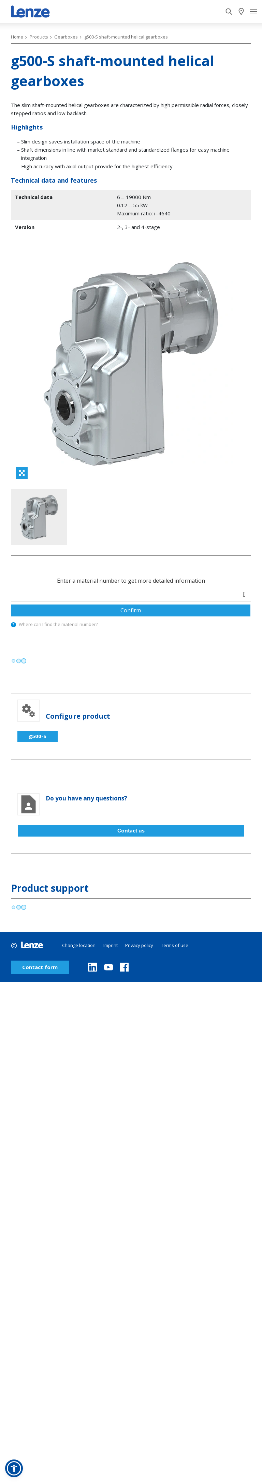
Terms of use (174, 871)
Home (17, 37)
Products (39, 37)
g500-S (37, 661)
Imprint (110, 871)
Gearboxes (66, 37)
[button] (14, 1468)
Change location (79, 871)
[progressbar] (18, 586)
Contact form (40, 892)
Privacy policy (139, 871)
